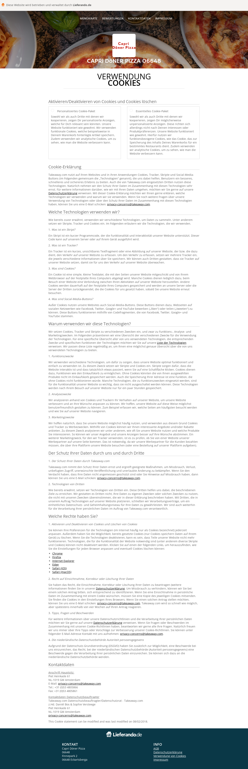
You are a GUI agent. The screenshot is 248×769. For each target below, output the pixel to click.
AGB (156, 748)
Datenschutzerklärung (62, 193)
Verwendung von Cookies (169, 756)
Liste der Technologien (171, 343)
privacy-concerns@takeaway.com (128, 204)
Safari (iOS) (59, 568)
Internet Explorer (63, 561)
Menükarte (88, 18)
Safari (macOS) (61, 572)
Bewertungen (112, 18)
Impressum (163, 18)
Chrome (57, 553)
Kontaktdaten (139, 18)
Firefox (56, 557)
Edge (55, 564)
